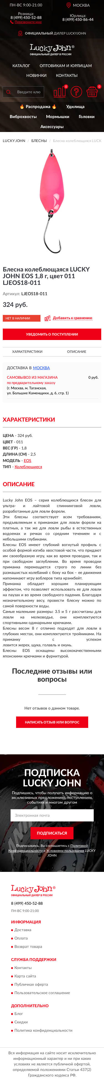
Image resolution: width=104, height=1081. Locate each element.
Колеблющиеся (28, 467)
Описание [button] (76, 351)
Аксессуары (52, 127)
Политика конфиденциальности (43, 1031)
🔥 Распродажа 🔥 (38, 107)
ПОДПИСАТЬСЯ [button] (52, 833)
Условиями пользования (65, 850)
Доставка (22, 930)
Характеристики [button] (27, 351)
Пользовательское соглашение (42, 993)
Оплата (21, 939)
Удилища (75, 107)
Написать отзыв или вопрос (52, 722)
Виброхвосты (23, 117)
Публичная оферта (31, 985)
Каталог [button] (21, 66)
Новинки (36, 76)
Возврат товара (28, 947)
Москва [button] (41, 368)
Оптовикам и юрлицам (66, 66)
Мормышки (57, 117)
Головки (87, 117)
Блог (18, 1014)
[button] (26, 21)
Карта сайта (25, 976)
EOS (27, 461)
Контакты (67, 76)
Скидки (21, 1022)
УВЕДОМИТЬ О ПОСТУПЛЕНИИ (52, 334)
